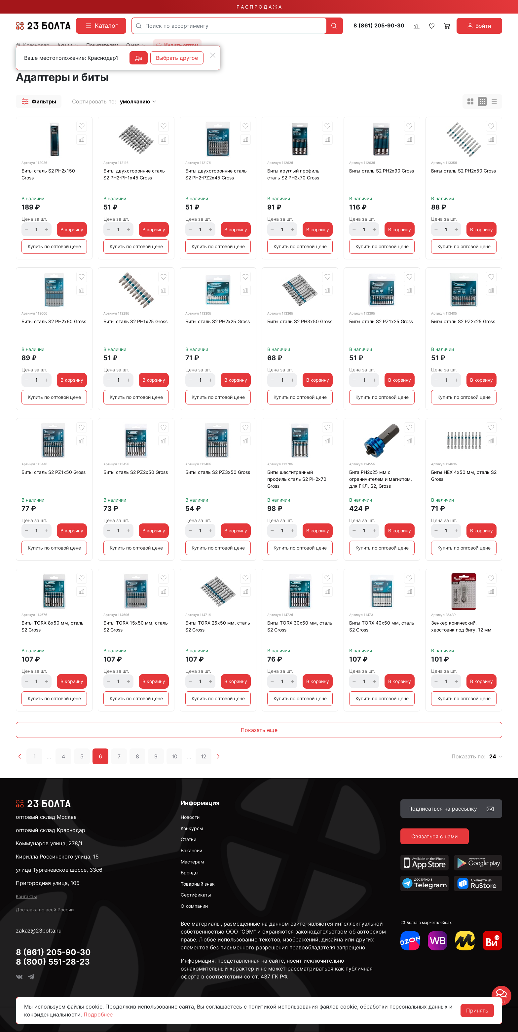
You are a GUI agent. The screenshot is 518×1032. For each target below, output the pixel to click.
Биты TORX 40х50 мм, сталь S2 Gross (381, 626)
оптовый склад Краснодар (50, 830)
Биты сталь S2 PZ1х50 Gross (53, 472)
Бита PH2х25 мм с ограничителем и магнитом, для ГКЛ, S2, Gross (380, 479)
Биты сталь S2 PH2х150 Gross (48, 174)
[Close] (213, 55)
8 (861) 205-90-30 (378, 25)
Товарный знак (198, 884)
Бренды (190, 872)
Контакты (26, 896)
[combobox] (229, 26)
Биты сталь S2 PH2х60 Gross (53, 321)
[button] (38, 101)
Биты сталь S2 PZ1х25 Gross (381, 321)
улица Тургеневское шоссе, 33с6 (59, 869)
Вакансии (191, 850)
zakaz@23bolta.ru (38, 930)
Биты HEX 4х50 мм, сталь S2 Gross (464, 475)
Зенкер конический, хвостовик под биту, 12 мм (461, 626)
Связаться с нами (434, 836)
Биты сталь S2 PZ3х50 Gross (217, 472)
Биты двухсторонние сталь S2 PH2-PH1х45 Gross (134, 174)
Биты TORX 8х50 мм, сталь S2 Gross (52, 626)
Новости (190, 817)
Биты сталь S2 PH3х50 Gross (299, 321)
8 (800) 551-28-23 (53, 962)
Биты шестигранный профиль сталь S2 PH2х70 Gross (296, 479)
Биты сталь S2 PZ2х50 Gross (135, 472)
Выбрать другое (177, 58)
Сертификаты (196, 895)
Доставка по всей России (45, 909)
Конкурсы (192, 828)
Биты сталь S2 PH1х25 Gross (135, 321)
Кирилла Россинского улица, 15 (57, 856)
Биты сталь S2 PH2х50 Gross (463, 170)
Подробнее (98, 1014)
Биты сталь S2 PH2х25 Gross (217, 321)
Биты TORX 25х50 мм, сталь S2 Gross (217, 626)
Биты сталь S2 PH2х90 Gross (381, 170)
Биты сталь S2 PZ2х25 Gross (463, 321)
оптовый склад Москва (46, 817)
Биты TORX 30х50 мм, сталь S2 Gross (299, 626)
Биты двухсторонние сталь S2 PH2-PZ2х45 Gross (216, 174)
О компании (194, 906)
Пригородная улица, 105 (48, 883)
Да (138, 58)
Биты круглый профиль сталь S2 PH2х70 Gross (293, 174)
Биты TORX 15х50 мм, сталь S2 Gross (135, 626)
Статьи (188, 839)
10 (174, 756)
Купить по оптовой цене (54, 246)
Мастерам (192, 861)
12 (203, 756)
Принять (477, 1010)
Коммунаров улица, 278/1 (49, 843)
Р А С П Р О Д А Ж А (259, 7)
